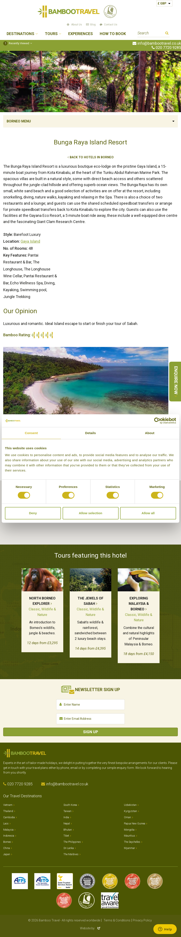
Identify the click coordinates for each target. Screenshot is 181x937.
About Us (76, 24)
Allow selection (90, 513)
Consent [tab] (31, 433)
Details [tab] (90, 433)
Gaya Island (30, 241)
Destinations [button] (20, 34)
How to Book (113, 34)
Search (167, 33)
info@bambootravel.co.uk (159, 43)
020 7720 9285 (168, 48)
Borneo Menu (19, 121)
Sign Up (90, 732)
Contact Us (110, 24)
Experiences (80, 34)
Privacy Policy (142, 920)
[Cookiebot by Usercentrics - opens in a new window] (157, 420)
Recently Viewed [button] (16, 43)
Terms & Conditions (117, 920)
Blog (93, 24)
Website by (90, 928)
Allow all (148, 513)
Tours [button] (51, 34)
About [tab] (149, 433)
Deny (33, 513)
